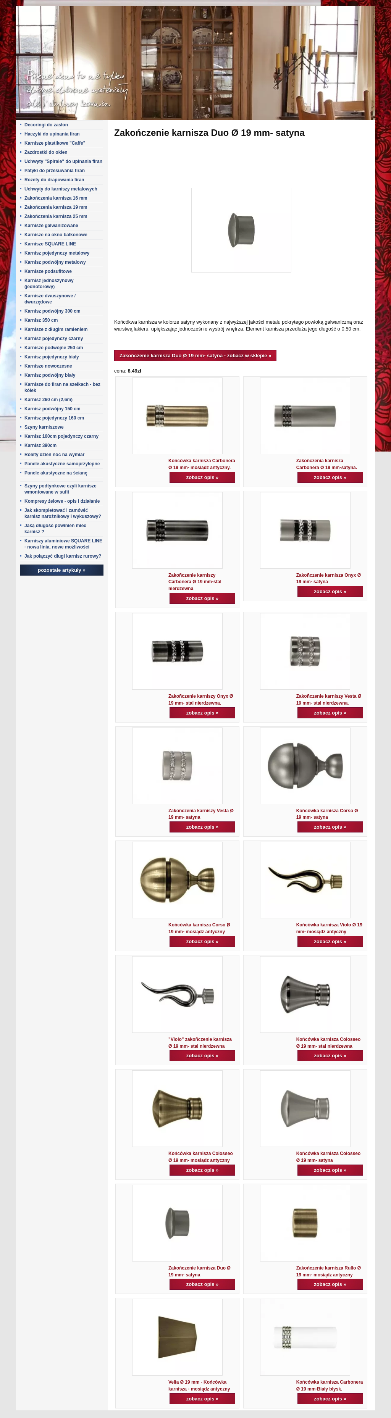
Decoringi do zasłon (46, 124)
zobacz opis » (202, 477)
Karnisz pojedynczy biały (51, 357)
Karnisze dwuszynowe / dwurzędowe (50, 299)
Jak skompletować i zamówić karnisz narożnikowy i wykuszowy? (62, 513)
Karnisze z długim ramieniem (55, 329)
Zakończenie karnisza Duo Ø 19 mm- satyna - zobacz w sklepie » (195, 355)
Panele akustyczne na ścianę (55, 473)
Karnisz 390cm (40, 445)
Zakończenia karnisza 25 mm (55, 216)
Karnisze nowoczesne (48, 366)
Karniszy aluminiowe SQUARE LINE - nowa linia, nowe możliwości (63, 544)
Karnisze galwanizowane (51, 225)
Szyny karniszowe (44, 427)
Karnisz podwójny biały (49, 375)
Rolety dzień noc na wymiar (54, 454)
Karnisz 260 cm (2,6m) (48, 399)
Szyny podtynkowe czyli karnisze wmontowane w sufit (60, 489)
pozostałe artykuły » (61, 570)
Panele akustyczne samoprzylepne (62, 463)
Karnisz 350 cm (41, 320)
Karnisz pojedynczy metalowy (56, 253)
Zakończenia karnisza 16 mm (55, 198)
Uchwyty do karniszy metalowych (60, 189)
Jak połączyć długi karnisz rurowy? (62, 556)
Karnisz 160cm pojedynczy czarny (61, 436)
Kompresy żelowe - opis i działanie (62, 501)
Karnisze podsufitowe (48, 271)
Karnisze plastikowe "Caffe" (54, 143)
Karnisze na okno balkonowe (55, 234)
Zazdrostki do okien (46, 152)
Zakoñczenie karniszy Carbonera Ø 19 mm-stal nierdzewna (194, 582)
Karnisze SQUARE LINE (50, 244)
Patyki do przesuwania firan (54, 170)
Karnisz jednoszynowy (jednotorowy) (49, 283)
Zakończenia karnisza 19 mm (55, 207)
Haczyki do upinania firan (52, 134)
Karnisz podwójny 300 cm (52, 311)
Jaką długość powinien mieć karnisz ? (55, 528)
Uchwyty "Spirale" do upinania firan (63, 161)
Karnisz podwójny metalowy (55, 262)
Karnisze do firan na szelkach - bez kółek (62, 387)
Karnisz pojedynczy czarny (53, 338)
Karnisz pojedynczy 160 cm (54, 418)
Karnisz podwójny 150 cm (52, 408)
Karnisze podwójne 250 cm (53, 347)
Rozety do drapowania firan (54, 179)
